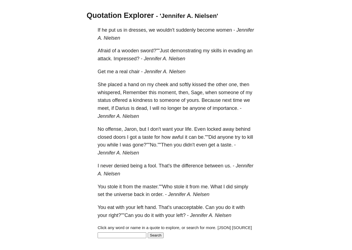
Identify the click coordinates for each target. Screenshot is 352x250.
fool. (152, 166)
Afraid (104, 50)
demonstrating (186, 50)
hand (133, 84)
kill (250, 137)
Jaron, (131, 129)
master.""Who (157, 186)
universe (123, 194)
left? (181, 215)
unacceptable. (188, 207)
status (104, 100)
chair (134, 71)
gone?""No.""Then (152, 145)
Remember (135, 92)
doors (119, 137)
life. (189, 129)
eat (110, 207)
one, (233, 84)
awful (177, 137)
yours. (193, 100)
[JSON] (224, 227)
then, (183, 92)
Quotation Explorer (120, 15)
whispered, (110, 92)
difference (192, 166)
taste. (227, 145)
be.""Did (207, 137)
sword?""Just (154, 50)
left (140, 207)
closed (105, 137)
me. (205, 186)
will (155, 108)
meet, (104, 108)
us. (228, 166)
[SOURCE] (242, 227)
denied (121, 166)
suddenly (186, 30)
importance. (225, 108)
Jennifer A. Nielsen (164, 58)
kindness (143, 100)
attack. (105, 58)
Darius (122, 108)
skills (216, 50)
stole (112, 186)
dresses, (138, 30)
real (123, 71)
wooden (130, 50)
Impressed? (126, 58)
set (101, 194)
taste (147, 137)
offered (120, 100)
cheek (161, 84)
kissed (199, 84)
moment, (167, 92)
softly (185, 84)
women (224, 30)
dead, (142, 108)
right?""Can (121, 215)
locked (214, 129)
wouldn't (165, 30)
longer (174, 108)
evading (237, 50)
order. (157, 194)
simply (241, 186)
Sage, (197, 92)
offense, (114, 129)
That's (165, 166)
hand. (151, 207)
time (237, 100)
